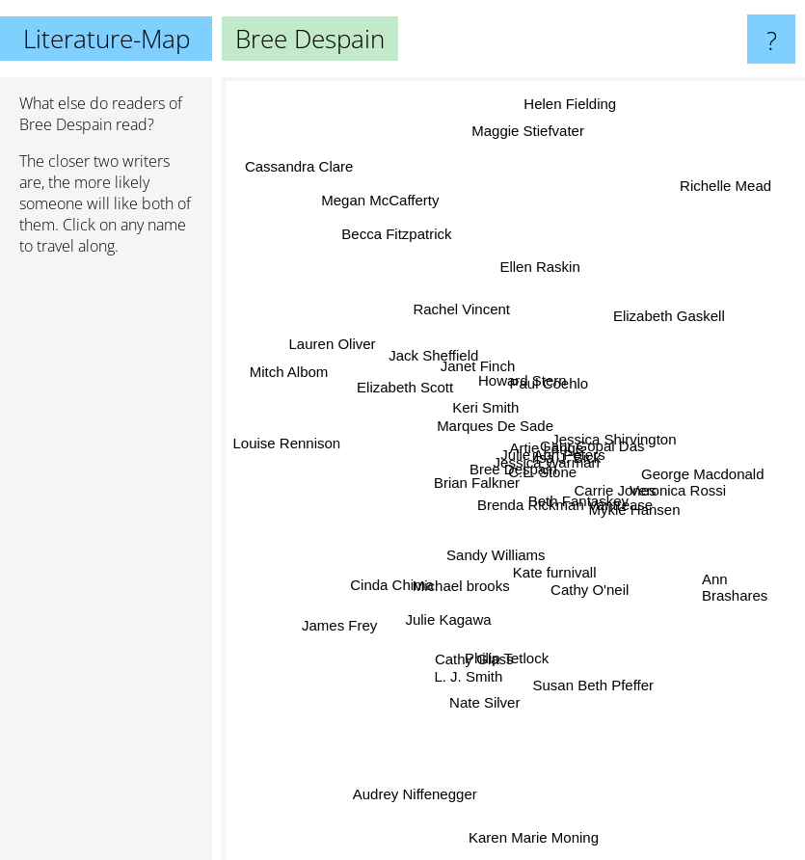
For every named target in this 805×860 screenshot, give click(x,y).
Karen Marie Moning (532, 817)
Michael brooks (459, 583)
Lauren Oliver (337, 347)
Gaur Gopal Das (591, 443)
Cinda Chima (397, 578)
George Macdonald (694, 473)
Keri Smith (485, 406)
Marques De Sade (494, 427)
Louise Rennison (285, 448)
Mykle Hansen (634, 508)
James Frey (344, 620)
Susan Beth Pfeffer (596, 700)
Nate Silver (483, 702)
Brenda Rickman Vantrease (565, 504)
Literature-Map (106, 38)
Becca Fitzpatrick (396, 237)
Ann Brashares (734, 593)
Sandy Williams (494, 554)
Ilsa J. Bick (565, 457)
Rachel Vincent (464, 315)
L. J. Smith (473, 674)
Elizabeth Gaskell (661, 321)
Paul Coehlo (552, 380)
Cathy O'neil (592, 588)
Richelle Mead (729, 181)
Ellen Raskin (539, 263)
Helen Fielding (569, 112)
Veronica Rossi (674, 489)
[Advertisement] (106, 566)
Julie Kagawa (447, 640)
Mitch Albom (284, 365)
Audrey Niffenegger (421, 793)
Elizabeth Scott (405, 389)
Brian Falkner (478, 480)
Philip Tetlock (507, 658)
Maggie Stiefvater (531, 129)
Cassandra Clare (294, 167)
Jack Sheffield (431, 355)
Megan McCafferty (382, 193)
